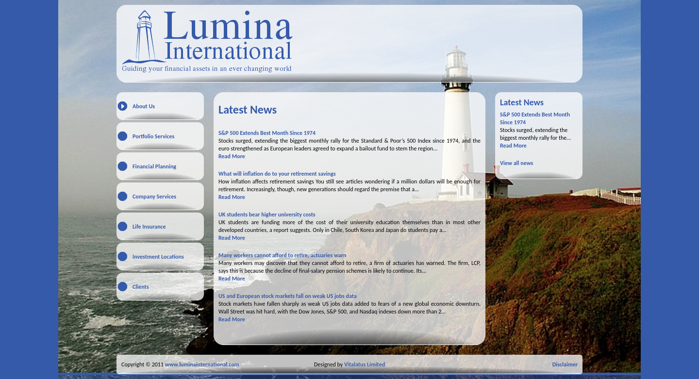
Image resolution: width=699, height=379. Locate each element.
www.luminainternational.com (202, 364)
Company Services (154, 196)
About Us (144, 106)
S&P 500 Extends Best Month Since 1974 (267, 133)
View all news (516, 163)
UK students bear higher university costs (267, 214)
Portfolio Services (153, 136)
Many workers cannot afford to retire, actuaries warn (282, 255)
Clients (141, 286)
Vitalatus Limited (364, 364)
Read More (231, 156)
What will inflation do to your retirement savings (277, 173)
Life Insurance (149, 226)
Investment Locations (158, 256)
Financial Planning (154, 166)
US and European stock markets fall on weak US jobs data (287, 296)
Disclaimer (565, 364)
